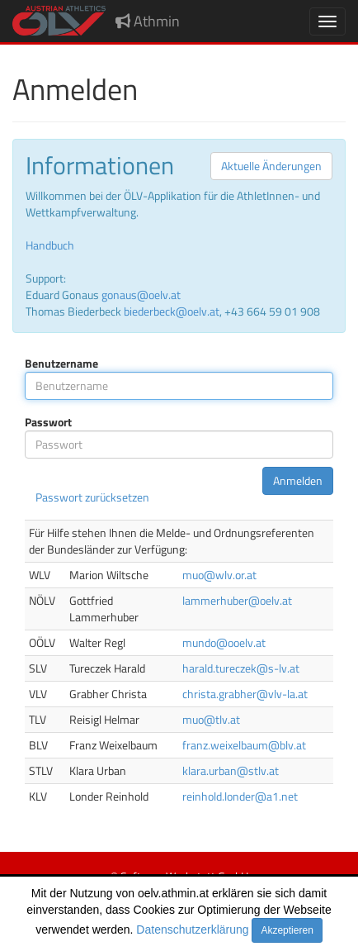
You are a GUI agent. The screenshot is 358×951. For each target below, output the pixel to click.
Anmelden (298, 480)
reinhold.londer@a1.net (240, 796)
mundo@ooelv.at (224, 642)
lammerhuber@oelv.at (237, 600)
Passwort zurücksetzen (92, 497)
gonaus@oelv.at (141, 294)
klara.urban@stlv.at (230, 770)
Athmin (147, 21)
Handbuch (50, 245)
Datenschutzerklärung (192, 929)
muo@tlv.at (211, 719)
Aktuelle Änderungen (271, 165)
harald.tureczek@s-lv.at (240, 668)
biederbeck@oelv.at (171, 311)
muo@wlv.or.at (219, 574)
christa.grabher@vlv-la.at (245, 693)
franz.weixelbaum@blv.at (244, 745)
